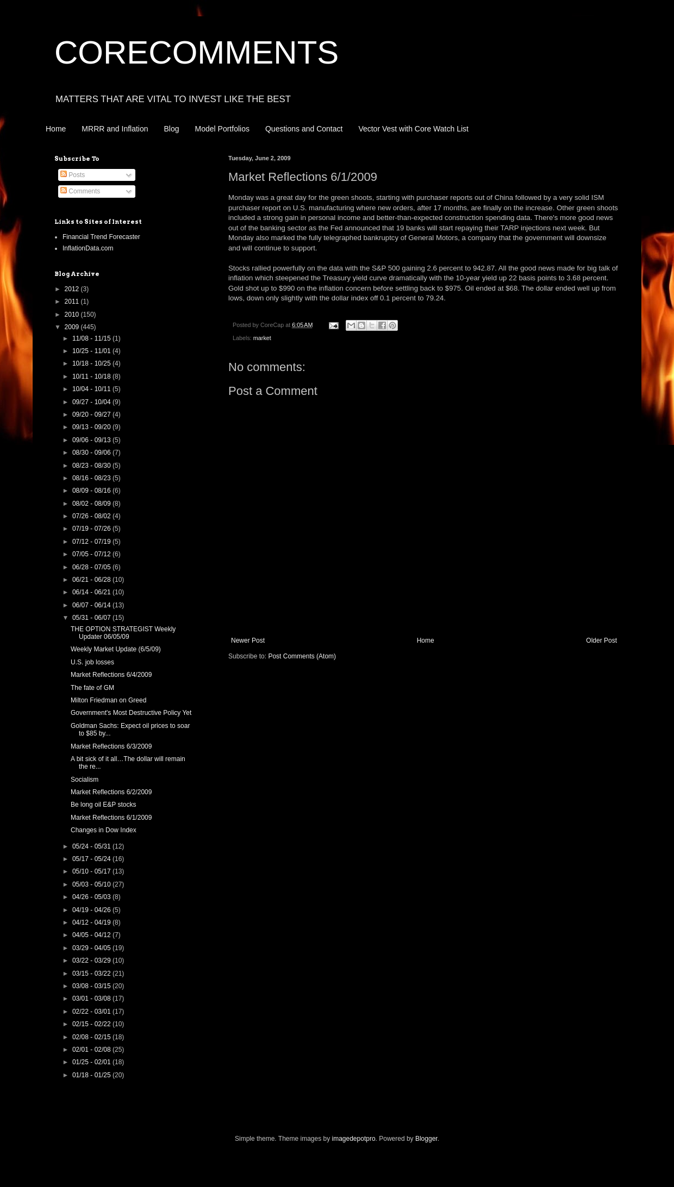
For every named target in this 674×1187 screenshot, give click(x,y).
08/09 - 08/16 (92, 490)
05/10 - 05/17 (92, 871)
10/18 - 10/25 (92, 363)
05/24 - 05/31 (92, 846)
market (262, 338)
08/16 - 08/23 (92, 478)
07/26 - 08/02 (92, 516)
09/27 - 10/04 (92, 402)
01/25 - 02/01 (92, 1062)
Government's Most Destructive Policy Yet (131, 713)
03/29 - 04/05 (92, 948)
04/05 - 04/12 (92, 935)
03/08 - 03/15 (92, 986)
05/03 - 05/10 (92, 884)
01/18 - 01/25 (92, 1075)
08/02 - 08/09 (92, 503)
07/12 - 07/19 (92, 541)
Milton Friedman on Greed (108, 700)
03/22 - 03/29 (92, 960)
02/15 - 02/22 (92, 1024)
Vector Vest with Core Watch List (413, 128)
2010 (73, 314)
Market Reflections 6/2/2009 (111, 792)
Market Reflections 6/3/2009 (111, 746)
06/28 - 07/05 (92, 567)
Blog (171, 128)
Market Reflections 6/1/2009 (111, 817)
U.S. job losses (92, 662)
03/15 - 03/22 (92, 973)
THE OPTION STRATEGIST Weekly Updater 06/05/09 (123, 632)
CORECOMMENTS (196, 52)
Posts (72, 175)
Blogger (426, 1138)
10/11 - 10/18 (92, 376)
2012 (73, 289)
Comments (80, 191)
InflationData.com (88, 248)
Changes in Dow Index (103, 830)
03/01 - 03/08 (92, 998)
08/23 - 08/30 (92, 465)
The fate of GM (92, 688)
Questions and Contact (303, 128)
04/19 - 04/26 (92, 910)
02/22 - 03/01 (92, 1011)
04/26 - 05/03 (92, 897)
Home (56, 128)
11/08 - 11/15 (92, 338)
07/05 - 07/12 (92, 554)
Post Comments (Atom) (302, 656)
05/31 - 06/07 (92, 617)
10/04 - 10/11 (92, 389)
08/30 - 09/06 (92, 452)
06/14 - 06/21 (92, 592)
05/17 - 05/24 (92, 859)
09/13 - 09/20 (92, 427)
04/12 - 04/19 (92, 922)
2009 (73, 327)
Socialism (84, 779)
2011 (73, 301)
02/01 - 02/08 (92, 1049)
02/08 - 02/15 (92, 1037)
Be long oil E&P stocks (103, 804)
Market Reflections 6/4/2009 (111, 675)
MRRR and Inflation (115, 128)
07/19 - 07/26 (92, 528)
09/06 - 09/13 (92, 440)
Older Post (601, 640)
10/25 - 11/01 (92, 351)
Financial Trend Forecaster (101, 237)
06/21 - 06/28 (92, 579)
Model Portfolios (222, 128)
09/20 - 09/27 (92, 414)
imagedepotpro (354, 1138)
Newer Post (248, 640)
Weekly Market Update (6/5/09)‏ (116, 649)
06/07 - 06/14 (92, 605)
